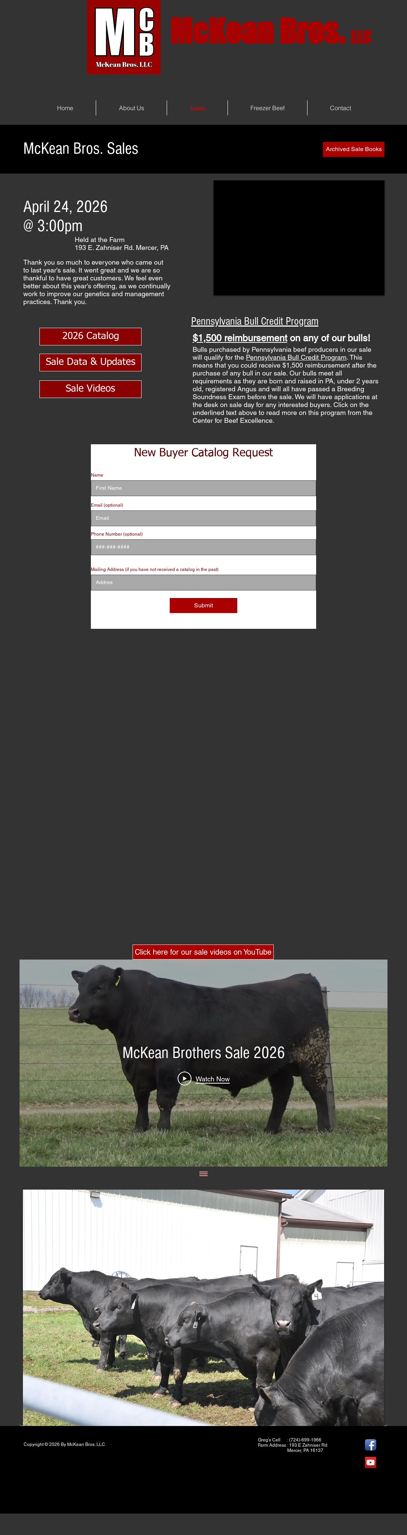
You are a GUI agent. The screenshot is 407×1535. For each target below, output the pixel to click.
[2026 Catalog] (90, 336)
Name (97, 475)
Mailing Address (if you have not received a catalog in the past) (155, 569)
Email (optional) (107, 505)
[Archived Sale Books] (353, 149)
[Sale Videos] (90, 389)
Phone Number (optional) (117, 534)
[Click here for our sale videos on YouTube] (203, 952)
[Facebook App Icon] (370, 1444)
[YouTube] (370, 1462)
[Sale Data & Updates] (90, 362)
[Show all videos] (203, 1174)
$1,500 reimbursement (240, 338)
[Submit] (203, 605)
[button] (203, 1308)
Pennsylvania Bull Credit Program (296, 357)
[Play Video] (204, 1078)
